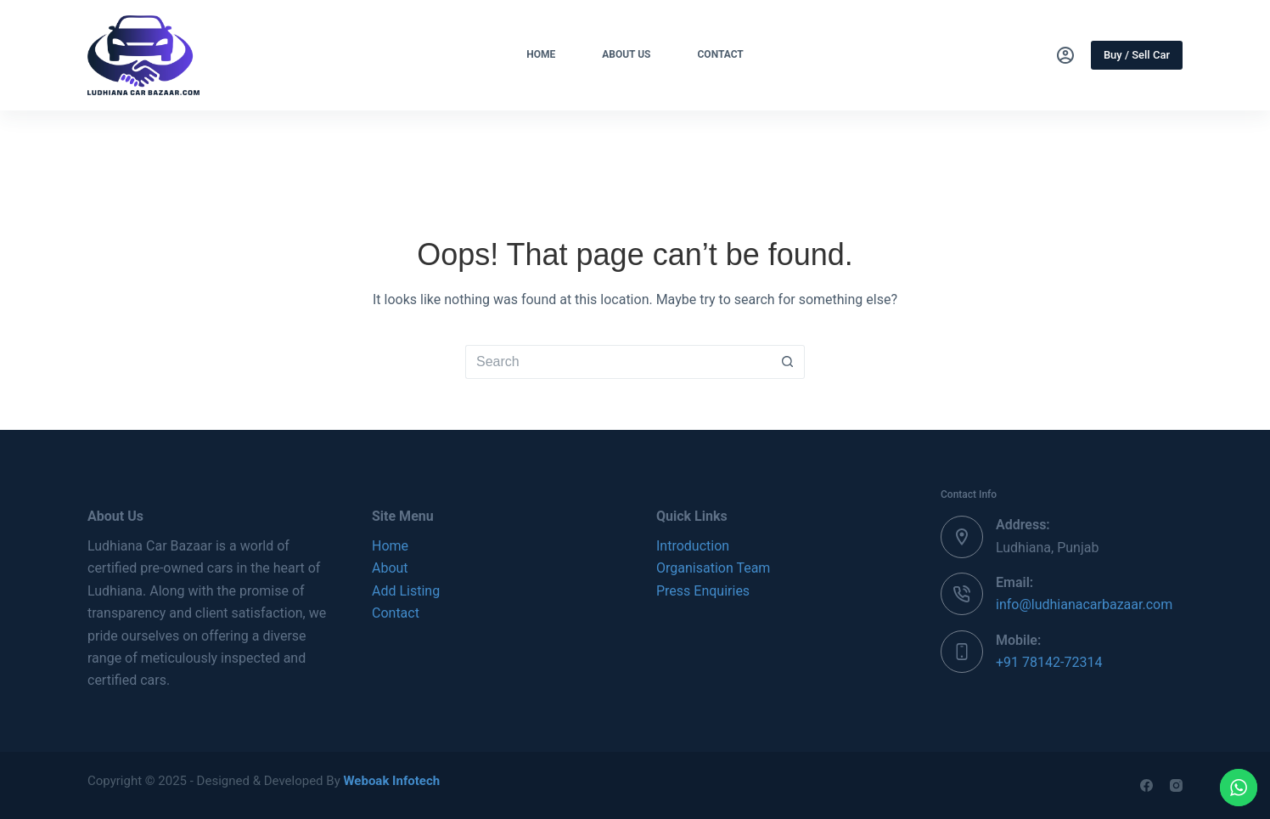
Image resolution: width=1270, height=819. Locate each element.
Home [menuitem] (540, 54)
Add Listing (406, 591)
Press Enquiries (703, 591)
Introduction (692, 546)
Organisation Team (713, 568)
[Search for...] (618, 362)
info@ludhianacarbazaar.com (1084, 604)
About (390, 568)
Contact (395, 613)
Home (390, 546)
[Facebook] (1146, 785)
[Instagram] (1176, 785)
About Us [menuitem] (626, 54)
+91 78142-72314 (1049, 662)
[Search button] (788, 362)
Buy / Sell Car (1137, 54)
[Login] (1065, 55)
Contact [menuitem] (721, 54)
